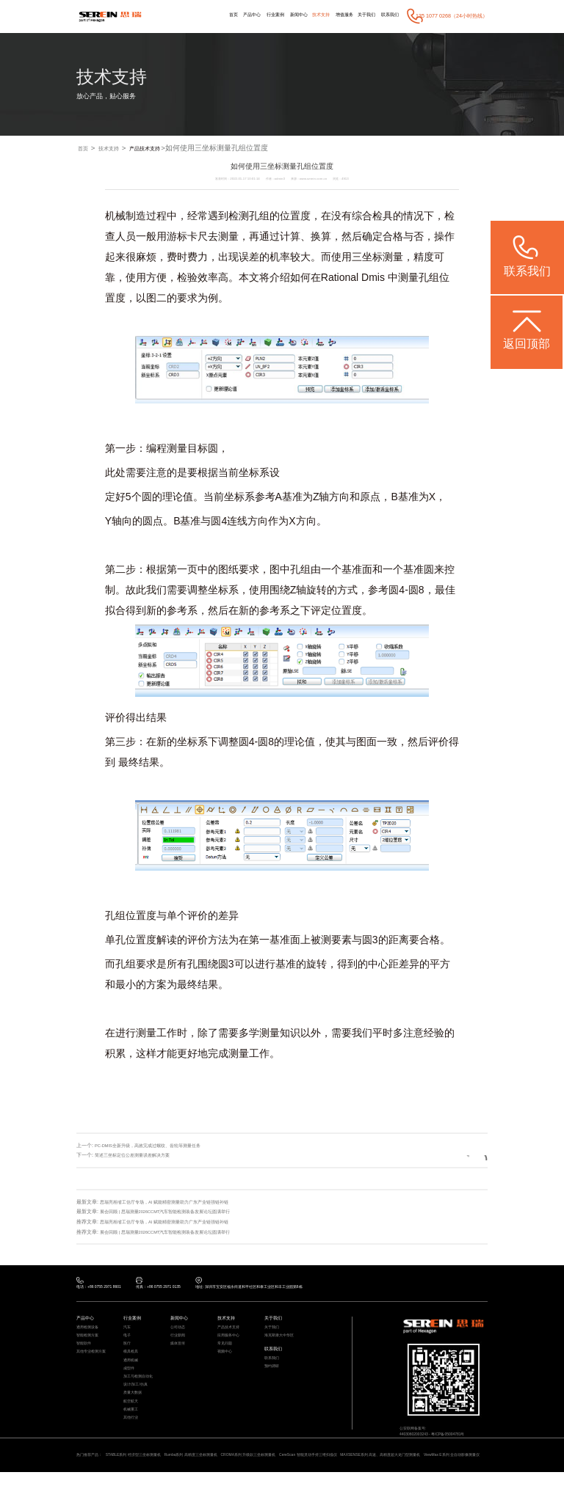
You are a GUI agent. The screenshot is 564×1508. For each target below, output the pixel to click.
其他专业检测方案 (94, 1363)
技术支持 (306, 15)
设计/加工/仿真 (138, 1406)
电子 (127, 1342)
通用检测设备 (89, 1332)
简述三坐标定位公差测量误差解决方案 (138, 1155)
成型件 (130, 1385)
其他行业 (132, 1448)
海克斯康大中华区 (282, 1342)
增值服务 (333, 15)
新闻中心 (280, 15)
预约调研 (273, 1380)
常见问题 (226, 1353)
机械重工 (132, 1437)
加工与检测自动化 (141, 1395)
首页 (202, 15)
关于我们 (360, 15)
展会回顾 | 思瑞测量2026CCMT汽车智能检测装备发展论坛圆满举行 (177, 1211)
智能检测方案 (89, 1342)
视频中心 (226, 1363)
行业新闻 (179, 1342)
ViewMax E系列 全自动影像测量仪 (128, 1490)
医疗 (127, 1353)
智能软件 (85, 1353)
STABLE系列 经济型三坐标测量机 (145, 1480)
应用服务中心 (230, 1342)
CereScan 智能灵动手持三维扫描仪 (360, 1480)
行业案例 (252, 15)
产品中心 (224, 15)
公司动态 (179, 1332)
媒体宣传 (179, 1353)
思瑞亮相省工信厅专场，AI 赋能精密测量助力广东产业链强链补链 (175, 1201)
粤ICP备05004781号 (461, 1440)
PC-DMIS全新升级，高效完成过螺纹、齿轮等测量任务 (157, 1146)
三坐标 (367, 258)
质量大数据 (134, 1416)
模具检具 (132, 1363)
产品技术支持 (166, 148)
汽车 (127, 1332)
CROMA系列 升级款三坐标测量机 (286, 1480)
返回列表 (461, 1155)
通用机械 (132, 1374)
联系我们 (387, 15)
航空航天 (132, 1427)
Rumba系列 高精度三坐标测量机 (216, 1480)
